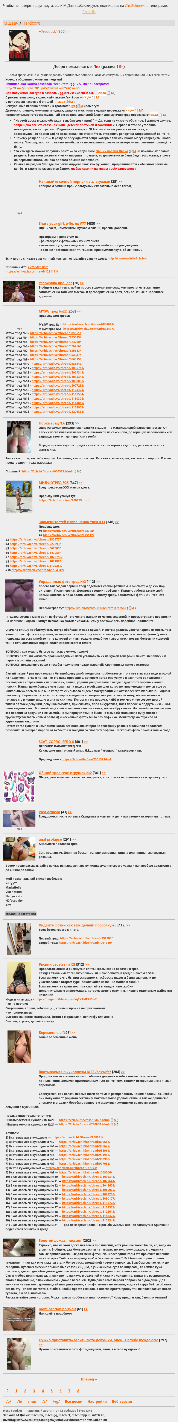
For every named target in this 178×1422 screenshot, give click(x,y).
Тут (72, 106)
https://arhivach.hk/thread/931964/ (84, 1150)
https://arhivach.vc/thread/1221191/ (31, 272)
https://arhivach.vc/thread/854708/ (68, 531)
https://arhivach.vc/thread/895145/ (55, 337)
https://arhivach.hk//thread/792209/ (86, 938)
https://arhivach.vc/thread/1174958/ (58, 407)
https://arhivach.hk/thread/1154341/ (89, 1220)
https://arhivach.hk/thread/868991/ (77, 1137)
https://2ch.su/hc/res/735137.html (86, 759)
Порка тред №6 (52, 423)
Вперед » (89, 1379)
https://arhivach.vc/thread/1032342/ (58, 377)
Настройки (97, 1401)
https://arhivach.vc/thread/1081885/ (36, 561)
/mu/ (32, 1401)
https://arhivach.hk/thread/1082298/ (89, 1194)
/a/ (8, 1401)
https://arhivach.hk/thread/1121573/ (89, 1207)
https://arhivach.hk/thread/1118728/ (89, 1203)
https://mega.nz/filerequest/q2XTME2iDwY (66, 999)
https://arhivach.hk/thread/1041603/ (89, 1185)
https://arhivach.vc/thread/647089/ (35, 553)
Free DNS (85, 1411)
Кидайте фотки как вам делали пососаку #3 (78, 925)
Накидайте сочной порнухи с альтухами (74, 181)
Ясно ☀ (89, 11)
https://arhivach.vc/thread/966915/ (55, 359)
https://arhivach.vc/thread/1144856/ (58, 403)
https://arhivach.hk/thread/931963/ (84, 1155)
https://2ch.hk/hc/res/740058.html (84, 1124)
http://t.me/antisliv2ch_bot (127, 258)
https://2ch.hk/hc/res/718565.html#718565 (95, 608)
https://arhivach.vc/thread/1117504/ (58, 394)
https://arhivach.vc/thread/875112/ (68, 535)
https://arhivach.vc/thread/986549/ (57, 364)
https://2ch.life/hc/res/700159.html (64, 500)
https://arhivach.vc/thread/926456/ (55, 346)
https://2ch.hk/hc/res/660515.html (47, 471)
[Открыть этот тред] (89, 101)
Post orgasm (49, 812)
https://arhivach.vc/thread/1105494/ (58, 390)
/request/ (49, 31)
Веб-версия (122, 1401)
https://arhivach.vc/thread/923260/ (55, 342)
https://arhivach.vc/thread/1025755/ (36, 557)
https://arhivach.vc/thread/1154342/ (37, 570)
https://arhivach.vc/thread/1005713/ (58, 368)
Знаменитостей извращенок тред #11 (72, 522)
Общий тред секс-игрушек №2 (65, 772)
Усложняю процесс (55, 283)
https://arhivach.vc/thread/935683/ (55, 350)
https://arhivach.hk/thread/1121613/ (89, 1212)
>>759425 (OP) (38, 267)
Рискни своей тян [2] (57, 964)
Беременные (50, 1032)
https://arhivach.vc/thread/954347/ (55, 355)
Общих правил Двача (112, 151)
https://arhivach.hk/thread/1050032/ (89, 1190)
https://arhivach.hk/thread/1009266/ (85, 1172)
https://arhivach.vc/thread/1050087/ (58, 381)
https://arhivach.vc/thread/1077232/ (58, 385)
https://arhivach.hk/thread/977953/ (71, 1168)
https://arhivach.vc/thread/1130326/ (58, 398)
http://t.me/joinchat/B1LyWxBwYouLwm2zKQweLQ (42, 88)
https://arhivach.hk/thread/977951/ (84, 1163)
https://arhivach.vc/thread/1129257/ (36, 566)
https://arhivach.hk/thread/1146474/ (89, 1216)
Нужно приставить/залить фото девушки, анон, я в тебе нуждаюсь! (98, 1340)
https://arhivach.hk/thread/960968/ (84, 1159)
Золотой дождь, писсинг (60, 1240)
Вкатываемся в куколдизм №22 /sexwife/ (75, 1071)
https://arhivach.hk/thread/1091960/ (85, 943)
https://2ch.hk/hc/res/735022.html (84, 1120)
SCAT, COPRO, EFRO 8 (56, 741)
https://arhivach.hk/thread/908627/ (84, 1146)
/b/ (19, 1401)
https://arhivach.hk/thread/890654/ (84, 1142)
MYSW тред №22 (53, 311)
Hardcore (31, 23)
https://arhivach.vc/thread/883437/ (88, 329)
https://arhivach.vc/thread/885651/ (55, 333)
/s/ (44, 1401)
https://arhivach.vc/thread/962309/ (35, 548)
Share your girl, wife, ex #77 (62, 223)
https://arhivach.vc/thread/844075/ (88, 324)
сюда (102, 93)
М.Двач (11, 23)
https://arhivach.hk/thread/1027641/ (89, 1181)
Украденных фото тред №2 (62, 581)
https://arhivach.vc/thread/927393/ (35, 544)
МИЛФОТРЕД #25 (54, 482)
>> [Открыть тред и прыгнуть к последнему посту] (68, 31)
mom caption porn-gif (57, 1309)
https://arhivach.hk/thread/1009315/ (89, 1177)
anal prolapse (50, 839)
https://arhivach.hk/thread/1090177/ (89, 1198)
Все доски (73, 1401)
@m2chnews (135, 5)
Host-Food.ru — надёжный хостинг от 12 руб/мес (39, 1411)
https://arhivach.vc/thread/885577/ (35, 540)
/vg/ (56, 1401)
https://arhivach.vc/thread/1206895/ (58, 411)
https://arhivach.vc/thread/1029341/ (58, 372)
